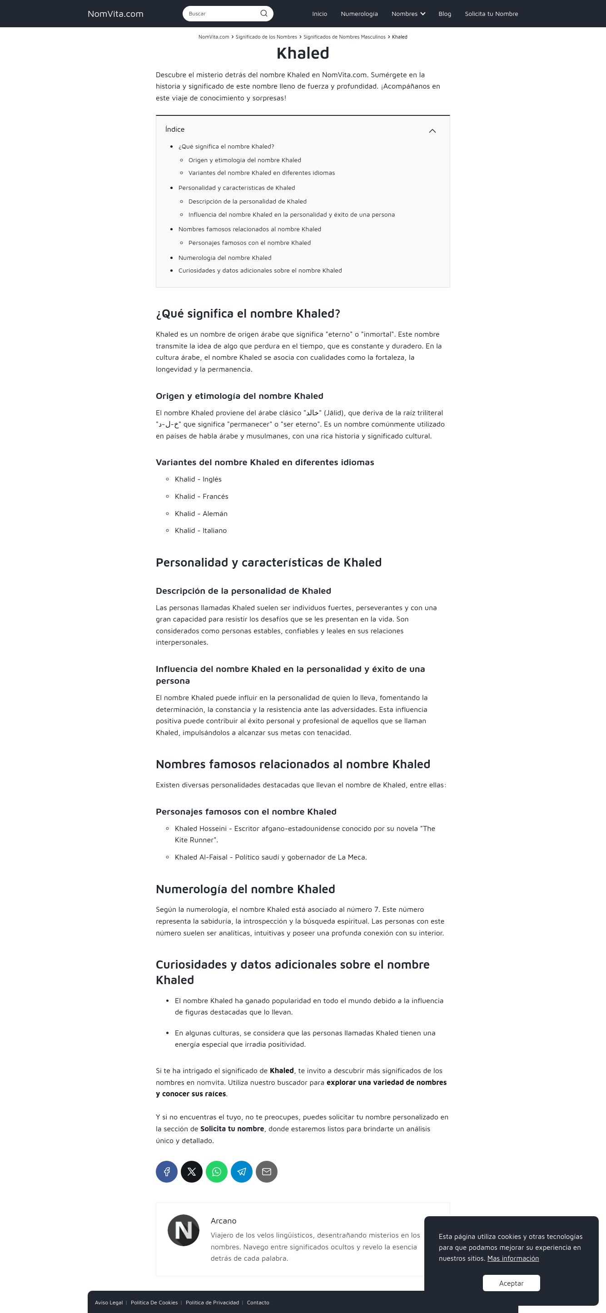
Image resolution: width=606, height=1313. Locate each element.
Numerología (359, 13)
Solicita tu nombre (232, 1128)
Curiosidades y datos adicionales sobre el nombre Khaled (260, 270)
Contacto (258, 1302)
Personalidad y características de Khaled (237, 187)
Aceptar (511, 1283)
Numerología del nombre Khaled (225, 257)
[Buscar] (263, 13)
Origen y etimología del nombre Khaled (245, 160)
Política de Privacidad (212, 1302)
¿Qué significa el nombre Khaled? (226, 146)
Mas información (513, 1258)
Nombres (404, 13)
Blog (444, 13)
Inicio (320, 13)
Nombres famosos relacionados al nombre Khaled (250, 229)
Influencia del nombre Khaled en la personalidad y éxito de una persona (292, 214)
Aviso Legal (109, 1302)
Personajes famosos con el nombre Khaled (250, 242)
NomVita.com (116, 13)
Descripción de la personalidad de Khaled (248, 201)
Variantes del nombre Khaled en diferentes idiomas (262, 172)
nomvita (210, 1082)
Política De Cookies (154, 1302)
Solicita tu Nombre (491, 13)
